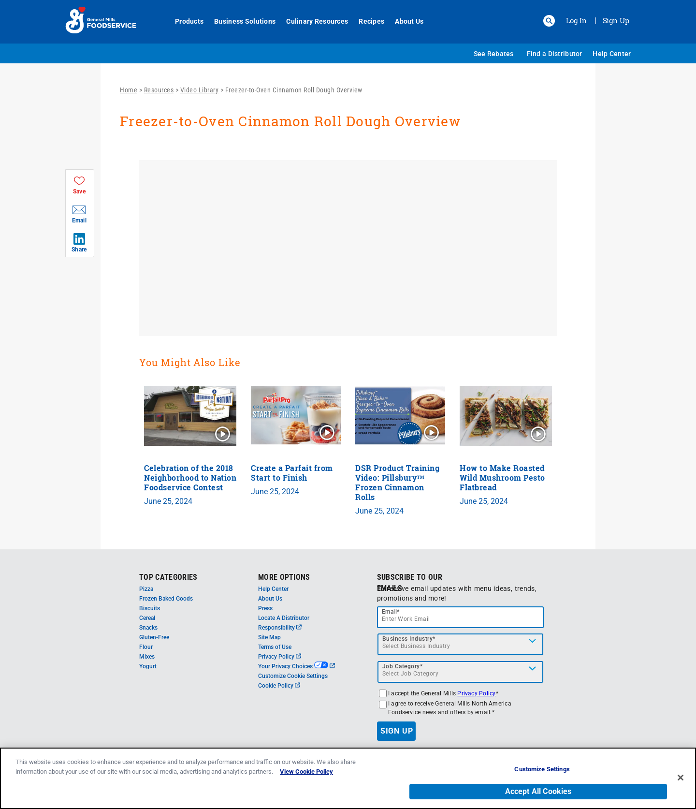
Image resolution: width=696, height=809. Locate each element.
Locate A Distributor (283, 618)
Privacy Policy (279, 656)
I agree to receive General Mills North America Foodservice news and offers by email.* (449, 708)
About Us (404, 21)
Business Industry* (408, 638)
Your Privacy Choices (296, 666)
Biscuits (149, 608)
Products (184, 21)
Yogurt (148, 666)
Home (128, 90)
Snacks (148, 627)
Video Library (199, 90)
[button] (549, 21)
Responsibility (280, 627)
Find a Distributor (554, 54)
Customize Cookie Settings (293, 676)
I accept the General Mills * (443, 693)
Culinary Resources (312, 21)
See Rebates (494, 54)
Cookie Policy (279, 685)
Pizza (146, 589)
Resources (159, 90)
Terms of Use (274, 647)
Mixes (147, 656)
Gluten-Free (154, 637)
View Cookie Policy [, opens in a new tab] (306, 771)
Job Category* (402, 666)
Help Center (612, 54)
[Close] (680, 777)
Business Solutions (239, 21)
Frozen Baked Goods (166, 598)
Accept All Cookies (538, 791)
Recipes (366, 21)
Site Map (269, 637)
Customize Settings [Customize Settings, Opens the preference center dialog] (541, 769)
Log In (576, 20)
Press (265, 608)
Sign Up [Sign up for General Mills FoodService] (616, 20)
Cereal (147, 618)
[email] (460, 617)
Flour (146, 647)
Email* (391, 611)
